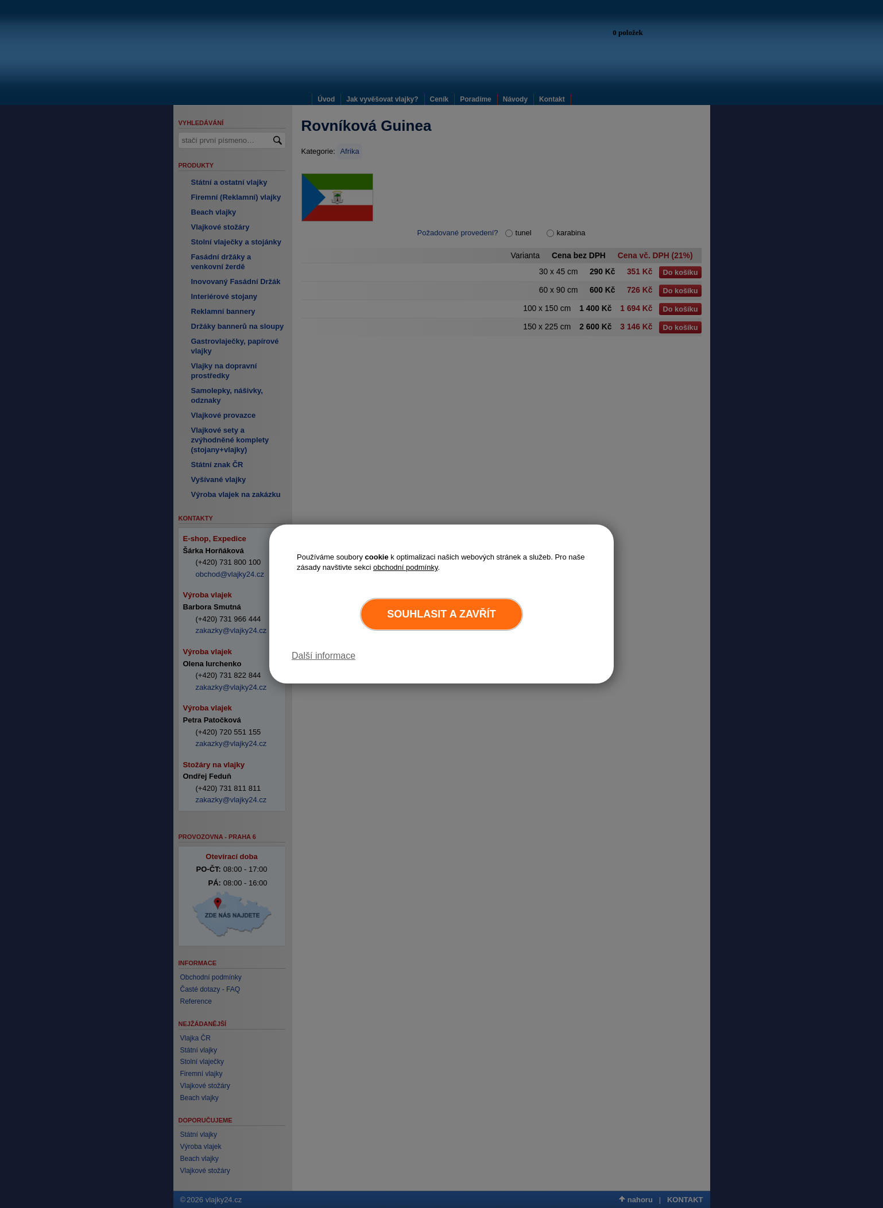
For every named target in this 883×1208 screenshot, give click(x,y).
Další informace (323, 656)
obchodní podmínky (405, 567)
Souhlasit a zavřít (441, 614)
